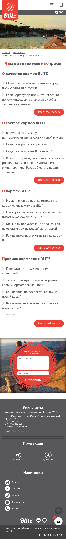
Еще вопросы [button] (12, 315)
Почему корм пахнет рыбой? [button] (26, 144)
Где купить (8, 495)
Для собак (18, 460)
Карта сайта (9, 531)
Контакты (8, 508)
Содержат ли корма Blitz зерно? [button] (29, 151)
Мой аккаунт (61, 4)
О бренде (8, 488)
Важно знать (8, 502)
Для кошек (48, 460)
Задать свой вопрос (48, 112)
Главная (8, 482)
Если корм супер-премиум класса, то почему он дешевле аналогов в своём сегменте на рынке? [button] (30, 99)
